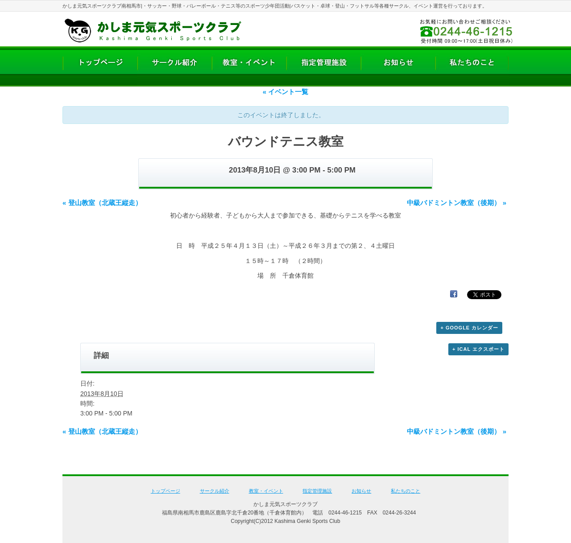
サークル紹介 (214, 491)
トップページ (165, 491)
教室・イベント (266, 491)
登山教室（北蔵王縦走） (102, 202)
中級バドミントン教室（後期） (456, 202)
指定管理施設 (317, 491)
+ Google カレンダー (469, 327)
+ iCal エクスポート (478, 349)
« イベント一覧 (286, 91)
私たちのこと (405, 491)
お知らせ (361, 491)
